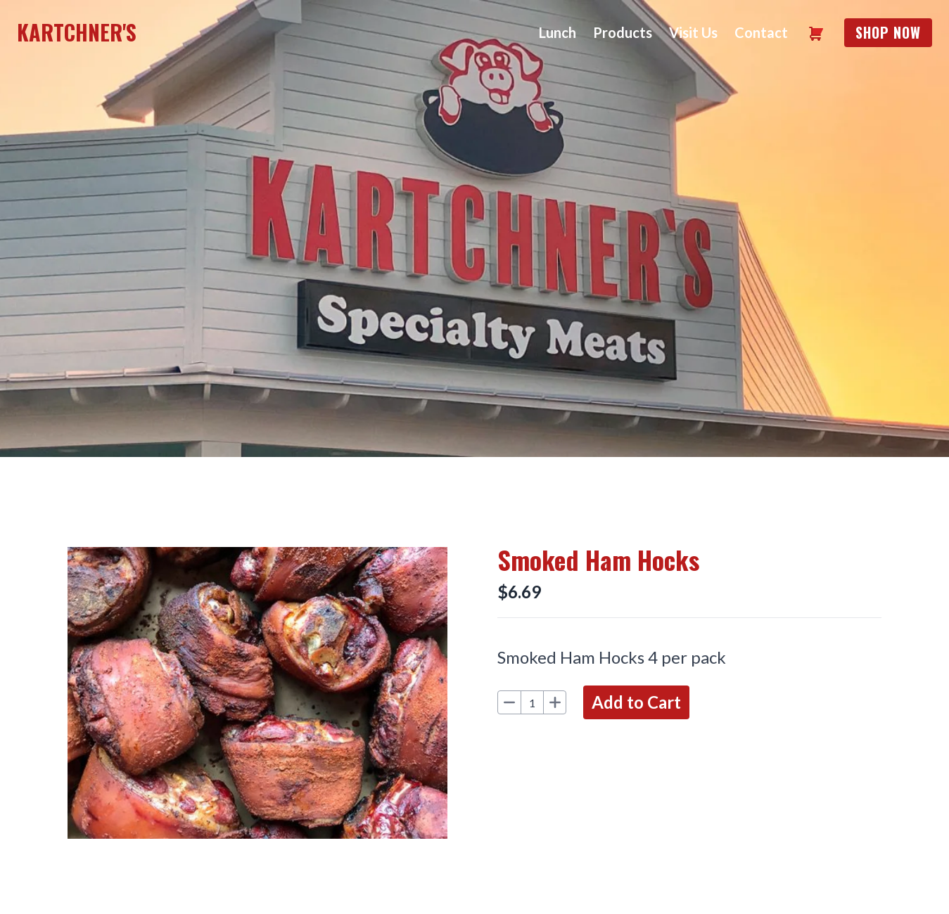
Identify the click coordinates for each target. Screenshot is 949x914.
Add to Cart (636, 702)
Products (622, 32)
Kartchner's (76, 32)
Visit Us (693, 32)
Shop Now (888, 32)
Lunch (557, 32)
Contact (761, 32)
